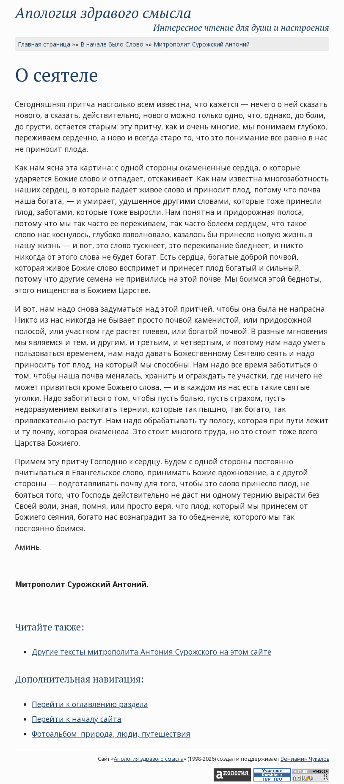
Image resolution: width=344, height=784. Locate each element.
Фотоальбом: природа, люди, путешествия (111, 734)
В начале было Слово (111, 44)
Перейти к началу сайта (76, 719)
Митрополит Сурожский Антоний (202, 44)
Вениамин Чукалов (305, 758)
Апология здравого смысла (103, 12)
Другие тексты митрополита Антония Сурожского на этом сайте (151, 652)
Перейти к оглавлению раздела (90, 704)
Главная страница (44, 44)
